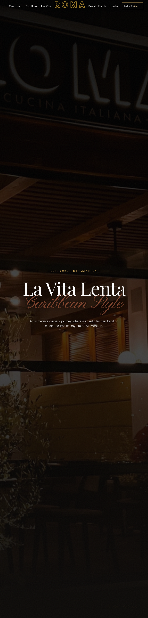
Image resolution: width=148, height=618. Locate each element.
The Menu (31, 6)
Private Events (97, 6)
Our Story (15, 6)
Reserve (132, 6)
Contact (115, 6)
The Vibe (46, 6)
